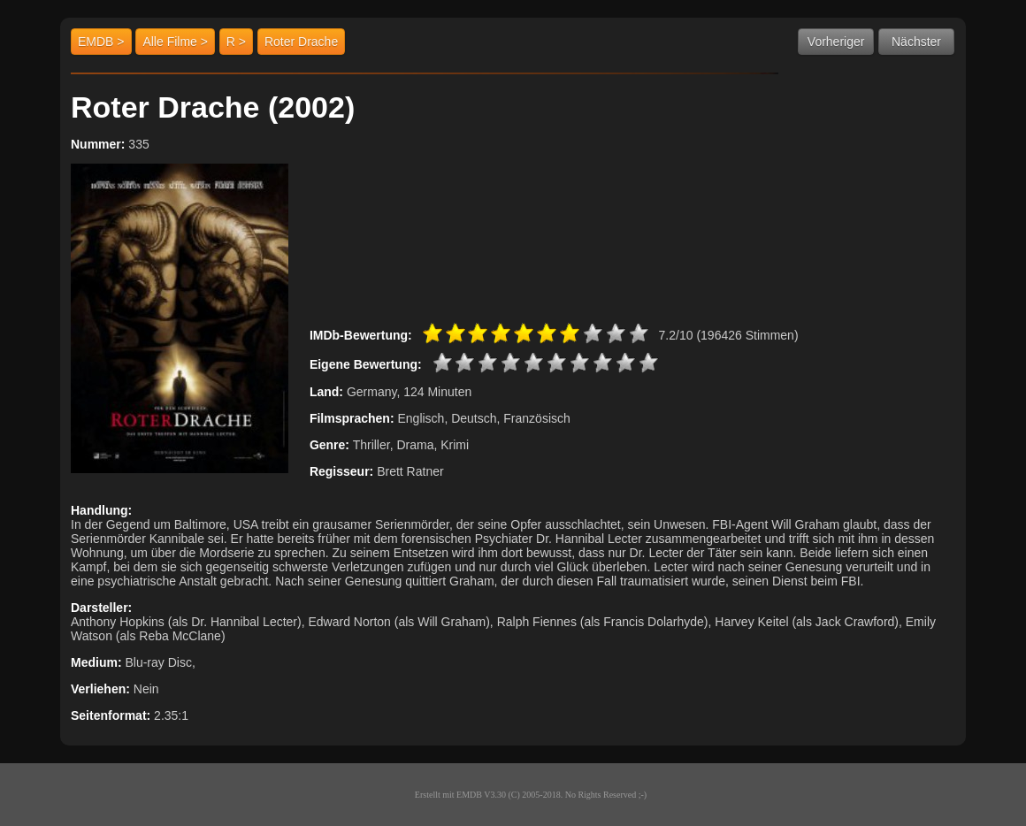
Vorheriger (836, 41)
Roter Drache (301, 41)
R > (236, 41)
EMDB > (101, 41)
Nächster (916, 41)
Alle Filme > (175, 41)
